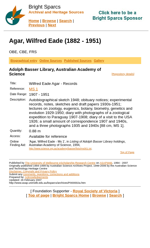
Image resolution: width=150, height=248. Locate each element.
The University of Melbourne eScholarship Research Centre (60, 162)
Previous (37, 25)
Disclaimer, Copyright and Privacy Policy (33, 171)
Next (52, 25)
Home (34, 21)
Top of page (39, 195)
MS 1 (33, 89)
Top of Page (127, 152)
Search (65, 21)
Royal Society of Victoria (95, 191)
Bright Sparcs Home (71, 195)
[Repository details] (123, 74)
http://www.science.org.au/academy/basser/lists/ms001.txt (60, 148)
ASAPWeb (106, 162)
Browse (49, 21)
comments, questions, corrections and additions (51, 174)
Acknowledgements (36, 177)
